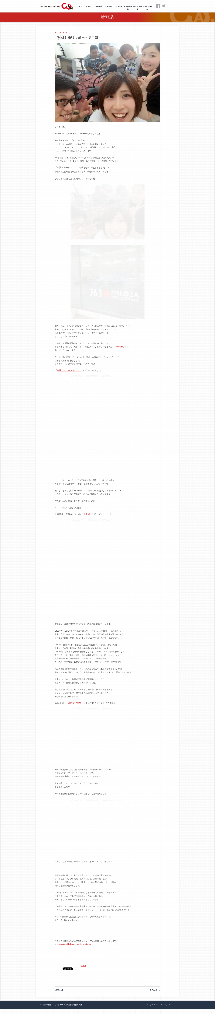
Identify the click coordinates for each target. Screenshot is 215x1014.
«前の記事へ (60, 1007)
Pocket (77, 984)
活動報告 (98, 6)
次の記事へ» (155, 1007)
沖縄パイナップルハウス (69, 389)
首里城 (86, 533)
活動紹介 (108, 6)
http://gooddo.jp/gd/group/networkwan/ (75, 963)
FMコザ (119, 365)
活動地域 (118, 6)
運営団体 (89, 6)
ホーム (79, 6)
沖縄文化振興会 (76, 721)
